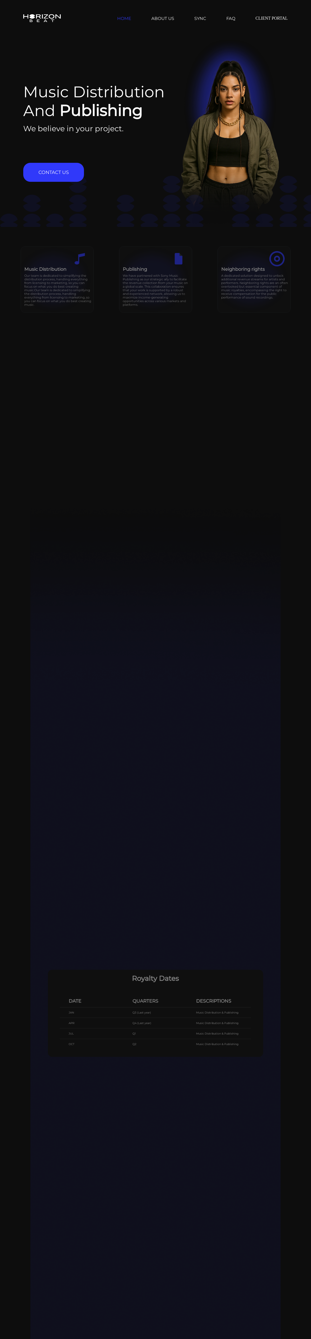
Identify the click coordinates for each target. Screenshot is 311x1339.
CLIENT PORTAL (271, 18)
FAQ (230, 18)
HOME (124, 18)
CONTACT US (53, 172)
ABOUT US (162, 18)
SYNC (200, 18)
